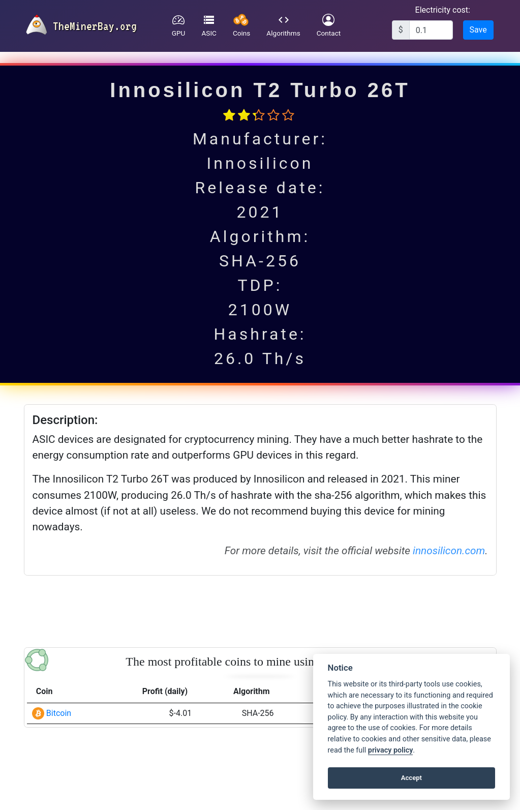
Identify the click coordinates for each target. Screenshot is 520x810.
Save (478, 30)
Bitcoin (58, 713)
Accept (411, 778)
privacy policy (390, 750)
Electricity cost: (442, 10)
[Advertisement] (260, 610)
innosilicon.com (449, 551)
